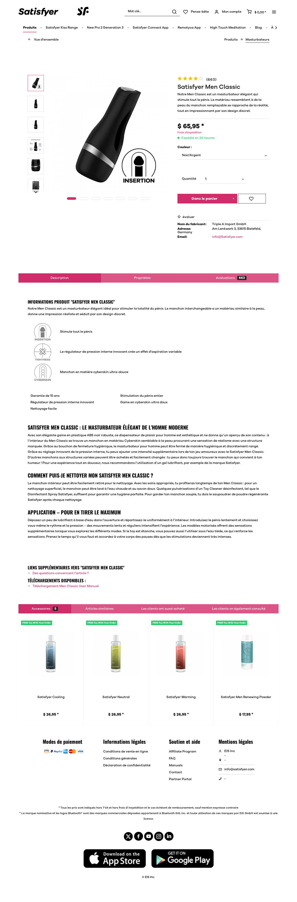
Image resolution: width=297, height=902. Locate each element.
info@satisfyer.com (239, 769)
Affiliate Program (182, 751)
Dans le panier (213, 197)
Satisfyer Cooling (51, 697)
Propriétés (142, 278)
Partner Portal (180, 779)
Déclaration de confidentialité (126, 765)
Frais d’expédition (189, 132)
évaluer (186, 217)
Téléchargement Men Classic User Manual (63, 586)
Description (60, 278)
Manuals (176, 765)
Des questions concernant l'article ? (58, 573)
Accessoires (45, 608)
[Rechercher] (174, 11)
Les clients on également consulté (238, 608)
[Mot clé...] (152, 11)
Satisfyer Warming (181, 697)
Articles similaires (99, 608)
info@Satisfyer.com (227, 237)
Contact (175, 772)
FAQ (172, 758)
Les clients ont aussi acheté (163, 608)
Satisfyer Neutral (116, 697)
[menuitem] (152, 11)
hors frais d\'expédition (128, 807)
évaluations (231, 278)
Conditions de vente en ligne (125, 751)
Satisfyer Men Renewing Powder (246, 697)
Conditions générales (120, 758)
